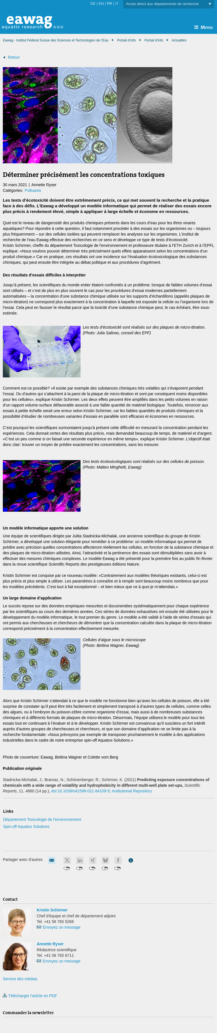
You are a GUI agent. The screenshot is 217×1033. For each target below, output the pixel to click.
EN (101, 3)
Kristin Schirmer (52, 910)
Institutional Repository (132, 791)
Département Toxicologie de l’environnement (42, 819)
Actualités (179, 40)
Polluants (33, 190)
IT (116, 3)
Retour (14, 57)
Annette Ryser (50, 944)
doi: (80, 791)
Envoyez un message (62, 927)
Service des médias (20, 979)
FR (109, 3)
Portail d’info (153, 40)
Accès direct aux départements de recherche (168, 4)
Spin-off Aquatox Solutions (26, 826)
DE (93, 3)
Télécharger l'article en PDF (30, 996)
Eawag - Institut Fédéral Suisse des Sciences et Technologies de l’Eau (55, 40)
